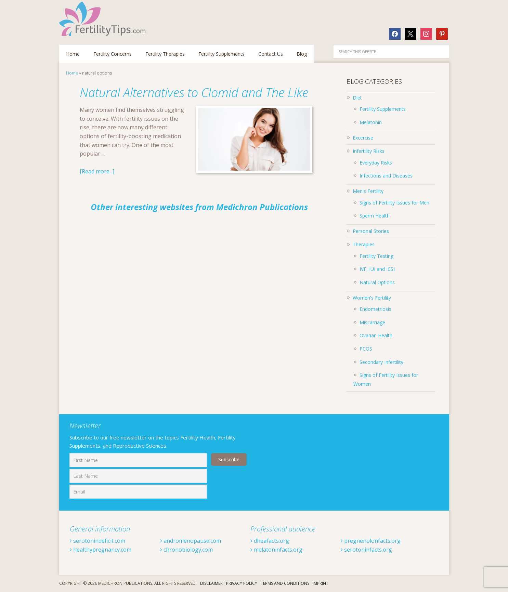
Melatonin (371, 122)
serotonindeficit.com (97, 540)
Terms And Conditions (285, 583)
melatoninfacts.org (276, 549)
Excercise (363, 137)
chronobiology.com (186, 549)
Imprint (320, 583)
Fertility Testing (376, 256)
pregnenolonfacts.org (371, 540)
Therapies (364, 244)
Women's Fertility (372, 297)
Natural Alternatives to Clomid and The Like (194, 92)
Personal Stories (371, 231)
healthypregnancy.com (100, 549)
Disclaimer (211, 583)
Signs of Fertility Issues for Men (394, 202)
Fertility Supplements (383, 109)
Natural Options (377, 282)
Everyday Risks (376, 162)
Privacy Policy (241, 583)
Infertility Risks (369, 151)
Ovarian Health (376, 335)
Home (72, 73)
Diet (357, 97)
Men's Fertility (368, 191)
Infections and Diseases (386, 175)
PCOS (366, 348)
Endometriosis (375, 309)
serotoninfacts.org (366, 549)
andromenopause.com (190, 540)
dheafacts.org (269, 540)
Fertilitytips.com (103, 19)
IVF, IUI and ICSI (377, 269)
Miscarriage (372, 322)
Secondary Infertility (381, 362)
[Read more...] (97, 171)
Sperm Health (375, 215)
